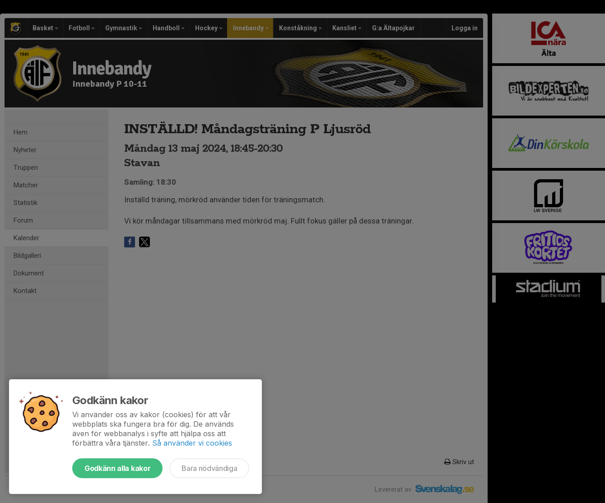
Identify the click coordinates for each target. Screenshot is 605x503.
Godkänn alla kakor (117, 468)
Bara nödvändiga (209, 468)
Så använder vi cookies (192, 442)
